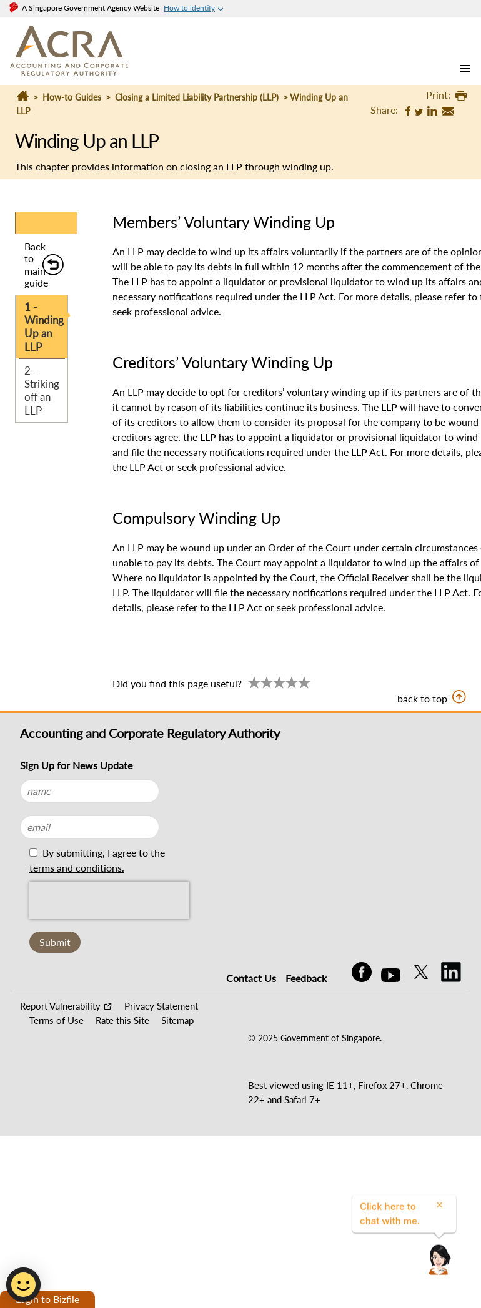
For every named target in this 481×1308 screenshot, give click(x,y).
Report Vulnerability (60, 1005)
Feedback (306, 978)
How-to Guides (71, 97)
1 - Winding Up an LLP (44, 326)
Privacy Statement (161, 1005)
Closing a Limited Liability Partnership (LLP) (197, 97)
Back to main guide (36, 264)
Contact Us (251, 978)
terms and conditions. (76, 867)
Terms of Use (56, 1020)
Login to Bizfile (47, 1299)
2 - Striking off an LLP (41, 390)
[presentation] (109, 900)
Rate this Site (122, 1020)
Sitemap (177, 1020)
